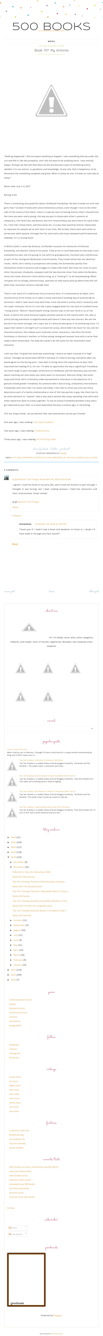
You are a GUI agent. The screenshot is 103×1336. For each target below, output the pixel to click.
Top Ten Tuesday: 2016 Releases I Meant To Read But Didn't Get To (48, 791)
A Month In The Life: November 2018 (31, 872)
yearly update (16, 1147)
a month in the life (19, 1130)
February (18, 960)
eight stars (15, 1085)
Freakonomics (42, 430)
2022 (13, 837)
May (16, 945)
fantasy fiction (17, 1008)
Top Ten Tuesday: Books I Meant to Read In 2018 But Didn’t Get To (48, 776)
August (17, 930)
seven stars (15, 1077)
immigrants (58, 457)
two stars (14, 1111)
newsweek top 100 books (22, 1184)
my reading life (17, 1139)
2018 (13, 857)
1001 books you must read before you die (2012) (33, 1167)
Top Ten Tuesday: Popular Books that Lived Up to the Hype (44, 807)
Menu (51, 41)
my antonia (69, 457)
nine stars (14, 1098)
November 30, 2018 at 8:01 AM (55, 479)
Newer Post (9, 591)
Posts (13, 1227)
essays (12, 1004)
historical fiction (42, 457)
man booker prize (18, 1175)
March (17, 955)
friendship (28, 457)
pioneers (80, 457)
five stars (17, 457)
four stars (14, 1094)
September (20, 925)
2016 (13, 974)
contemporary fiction (20, 999)
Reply (15, 507)
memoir (13, 1016)
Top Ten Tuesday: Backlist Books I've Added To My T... (40, 910)
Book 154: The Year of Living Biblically (32, 905)
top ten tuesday (17, 1143)
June (16, 940)
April (16, 950)
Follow (10, 1208)
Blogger (57, 1315)
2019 (13, 852)
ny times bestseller (19, 1188)
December (19, 862)
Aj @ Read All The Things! (25, 479)
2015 (13, 979)
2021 (13, 842)
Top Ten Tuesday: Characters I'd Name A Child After (41, 760)
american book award (20, 1171)
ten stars (14, 1107)
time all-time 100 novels (22, 1197)
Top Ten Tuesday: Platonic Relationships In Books (39, 881)
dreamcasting (16, 1134)
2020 (13, 847)
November (19, 867)
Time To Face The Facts (17, 749)
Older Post (94, 591)
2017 (13, 969)
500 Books (51, 27)
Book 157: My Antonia (24, 876)
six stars (13, 1081)
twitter (54, 449)
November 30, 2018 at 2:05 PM (50, 524)
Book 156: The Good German (27, 886)
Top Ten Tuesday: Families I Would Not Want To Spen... (41, 891)
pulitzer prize (16, 1192)
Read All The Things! (28, 501)
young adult (15, 1025)
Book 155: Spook (21, 896)
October (18, 920)
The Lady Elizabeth (44, 422)
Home (52, 591)
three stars (15, 1102)
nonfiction (14, 1021)
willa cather (92, 457)
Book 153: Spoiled (22, 915)
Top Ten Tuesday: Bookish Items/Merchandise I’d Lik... (40, 901)
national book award (20, 1179)
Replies (18, 515)
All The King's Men (46, 439)
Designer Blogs (57, 1334)
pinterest (65, 449)
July (16, 935)
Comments (16, 1234)
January (18, 964)
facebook (44, 449)
